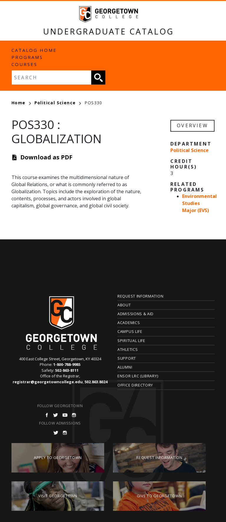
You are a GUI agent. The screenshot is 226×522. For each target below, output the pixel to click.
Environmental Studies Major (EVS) (199, 203)
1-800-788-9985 (66, 364)
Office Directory (135, 385)
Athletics (127, 349)
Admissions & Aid (135, 313)
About (124, 305)
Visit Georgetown (57, 495)
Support (126, 358)
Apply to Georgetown (58, 457)
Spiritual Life (131, 340)
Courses (24, 64)
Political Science (57, 102)
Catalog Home (34, 50)
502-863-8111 (67, 370)
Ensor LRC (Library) (137, 376)
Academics (128, 322)
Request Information (140, 296)
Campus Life (129, 331)
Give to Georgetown (159, 495)
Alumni (124, 367)
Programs (27, 57)
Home (21, 102)
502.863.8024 (95, 381)
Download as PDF (46, 157)
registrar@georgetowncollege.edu (48, 381)
